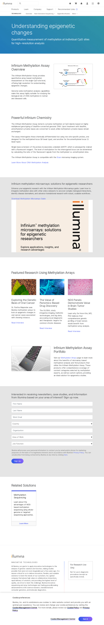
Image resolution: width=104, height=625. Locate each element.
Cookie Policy (73, 608)
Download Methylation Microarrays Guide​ (28, 199)
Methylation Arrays (69, 358)
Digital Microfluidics (63, 14)
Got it (85, 619)
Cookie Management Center (25, 608)
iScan (59, 157)
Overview (29, 14)
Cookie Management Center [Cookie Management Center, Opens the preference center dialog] (63, 619)
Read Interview (17, 323)
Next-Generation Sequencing (43, 14)
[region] (52, 609)
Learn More (23, 523)
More (74, 14)
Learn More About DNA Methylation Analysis (30, 162)
